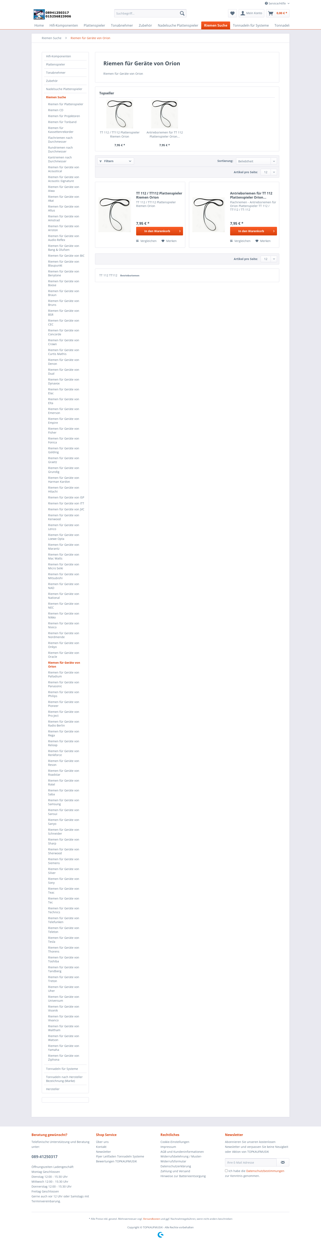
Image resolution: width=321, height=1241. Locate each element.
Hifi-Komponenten (58, 56)
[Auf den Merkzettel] (169, 240)
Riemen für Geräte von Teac (63, 890)
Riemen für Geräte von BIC (66, 256)
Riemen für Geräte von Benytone (63, 273)
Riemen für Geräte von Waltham (63, 1028)
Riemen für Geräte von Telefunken (63, 920)
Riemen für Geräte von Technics (63, 910)
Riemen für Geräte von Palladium (63, 674)
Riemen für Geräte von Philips (63, 694)
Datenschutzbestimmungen (265, 1171)
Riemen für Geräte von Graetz (63, 460)
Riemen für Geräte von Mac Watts (63, 556)
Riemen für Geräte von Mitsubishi (63, 576)
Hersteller (53, 1089)
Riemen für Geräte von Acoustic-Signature (63, 179)
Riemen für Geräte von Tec (63, 900)
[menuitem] (150, 15)
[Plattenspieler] (94, 25)
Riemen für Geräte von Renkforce (63, 753)
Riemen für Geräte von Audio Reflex (63, 238)
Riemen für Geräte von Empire (63, 421)
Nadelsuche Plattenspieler (64, 89)
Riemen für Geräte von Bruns (63, 303)
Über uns (102, 1142)
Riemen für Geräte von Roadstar (63, 772)
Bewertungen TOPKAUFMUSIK (116, 1161)
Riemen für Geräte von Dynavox (63, 381)
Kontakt (101, 1147)
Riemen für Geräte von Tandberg (63, 969)
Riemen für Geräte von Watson (63, 1038)
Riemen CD (55, 110)
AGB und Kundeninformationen (182, 1152)
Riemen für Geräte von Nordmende (63, 635)
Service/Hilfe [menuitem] (276, 3)
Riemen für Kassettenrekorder (60, 130)
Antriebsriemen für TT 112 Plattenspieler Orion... (165, 134)
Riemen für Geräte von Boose (63, 283)
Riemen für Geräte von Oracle (63, 655)
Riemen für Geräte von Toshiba (63, 959)
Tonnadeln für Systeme (62, 1069)
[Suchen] (182, 13)
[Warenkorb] (277, 13)
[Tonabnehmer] (122, 25)
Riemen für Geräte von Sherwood (63, 851)
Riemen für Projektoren (64, 116)
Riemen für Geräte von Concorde (63, 332)
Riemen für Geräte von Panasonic (63, 684)
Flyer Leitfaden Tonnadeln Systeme (120, 1156)
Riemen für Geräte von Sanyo (63, 822)
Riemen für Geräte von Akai (63, 198)
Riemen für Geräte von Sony (63, 881)
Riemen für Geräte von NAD (63, 586)
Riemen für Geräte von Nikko (63, 615)
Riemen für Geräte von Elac (63, 391)
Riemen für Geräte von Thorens (63, 949)
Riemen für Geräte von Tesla (63, 940)
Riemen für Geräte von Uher (63, 989)
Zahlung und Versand (175, 1171)
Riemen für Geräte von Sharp (63, 841)
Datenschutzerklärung (175, 1166)
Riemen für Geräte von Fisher (63, 430)
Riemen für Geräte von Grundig (63, 470)
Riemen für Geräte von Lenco (63, 527)
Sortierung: (225, 161)
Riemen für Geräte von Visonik (63, 1008)
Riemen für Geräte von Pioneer (63, 704)
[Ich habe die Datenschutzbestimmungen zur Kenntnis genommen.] (226, 1170)
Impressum (168, 1147)
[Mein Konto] (251, 13)
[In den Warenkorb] (159, 231)
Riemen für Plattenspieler (65, 104)
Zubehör (52, 81)
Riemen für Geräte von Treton (63, 979)
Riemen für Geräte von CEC (63, 322)
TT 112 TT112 (108, 275)
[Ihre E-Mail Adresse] (251, 1162)
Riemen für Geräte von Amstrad (63, 218)
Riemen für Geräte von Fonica (63, 440)
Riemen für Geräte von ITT (66, 503)
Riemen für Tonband (62, 122)
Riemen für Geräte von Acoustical (63, 169)
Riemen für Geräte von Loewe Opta (63, 537)
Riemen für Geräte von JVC (66, 509)
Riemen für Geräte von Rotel (63, 782)
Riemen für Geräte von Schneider (63, 831)
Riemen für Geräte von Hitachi (63, 489)
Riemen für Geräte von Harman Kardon (63, 480)
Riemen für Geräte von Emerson (63, 411)
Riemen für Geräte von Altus (63, 208)
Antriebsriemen (129, 275)
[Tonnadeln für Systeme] (251, 25)
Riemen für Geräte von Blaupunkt (63, 263)
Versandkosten (151, 1219)
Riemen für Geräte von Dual (63, 371)
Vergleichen (146, 241)
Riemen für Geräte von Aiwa (63, 189)
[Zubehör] (145, 25)
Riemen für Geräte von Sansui (63, 812)
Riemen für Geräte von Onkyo (63, 645)
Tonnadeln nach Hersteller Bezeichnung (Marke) (64, 1079)
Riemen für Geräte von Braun (63, 293)
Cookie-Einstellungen (174, 1142)
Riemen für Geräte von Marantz (63, 546)
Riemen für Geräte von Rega (63, 733)
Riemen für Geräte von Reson (63, 763)
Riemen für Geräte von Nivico (63, 625)
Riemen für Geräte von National (63, 596)
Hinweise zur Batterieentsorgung (183, 1176)
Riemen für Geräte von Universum (63, 999)
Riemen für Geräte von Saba (63, 792)
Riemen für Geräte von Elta (63, 401)
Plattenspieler (55, 64)
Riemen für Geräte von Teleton (63, 930)
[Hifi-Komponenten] (64, 25)
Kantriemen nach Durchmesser (60, 159)
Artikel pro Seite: (246, 172)
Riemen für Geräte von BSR (63, 312)
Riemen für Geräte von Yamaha (63, 1048)
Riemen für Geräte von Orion (64, 664)
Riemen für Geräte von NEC (63, 605)
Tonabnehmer (56, 73)
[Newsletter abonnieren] (282, 1162)
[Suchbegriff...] (150, 13)
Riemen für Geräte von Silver (63, 871)
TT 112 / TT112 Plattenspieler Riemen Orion (120, 134)
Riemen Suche (56, 97)
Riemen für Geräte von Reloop (63, 743)
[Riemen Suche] (215, 25)
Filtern (106, 161)
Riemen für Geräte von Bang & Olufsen (63, 248)
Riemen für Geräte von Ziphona (63, 1057)
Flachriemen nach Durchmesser (60, 140)
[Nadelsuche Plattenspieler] (178, 25)
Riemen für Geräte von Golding (63, 450)
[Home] (39, 25)
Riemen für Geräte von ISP (66, 497)
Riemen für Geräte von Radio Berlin (63, 723)
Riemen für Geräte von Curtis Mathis (63, 352)
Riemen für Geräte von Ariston (63, 228)
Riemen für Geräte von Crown (63, 342)
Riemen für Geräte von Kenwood (63, 517)
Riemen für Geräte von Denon (63, 362)
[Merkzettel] (232, 13)
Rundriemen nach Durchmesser (60, 149)
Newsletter (103, 1152)
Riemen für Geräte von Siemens (63, 861)
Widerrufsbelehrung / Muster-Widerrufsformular (181, 1158)
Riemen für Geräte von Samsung (63, 802)
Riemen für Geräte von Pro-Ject (63, 714)
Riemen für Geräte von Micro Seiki (63, 566)
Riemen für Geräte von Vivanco (63, 1018)
